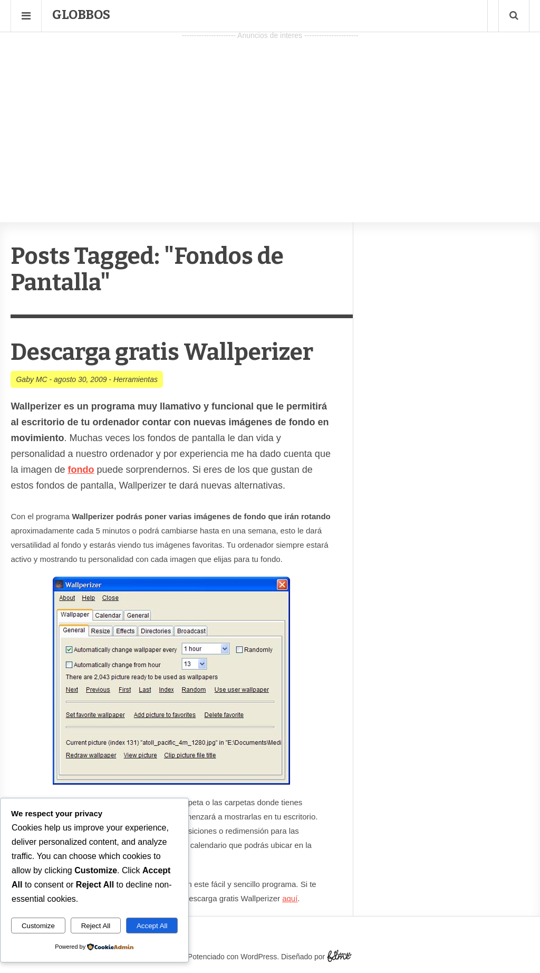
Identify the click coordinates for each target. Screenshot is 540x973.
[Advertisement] (270, 116)
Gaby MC (31, 379)
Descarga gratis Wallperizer (162, 352)
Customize (38, 926)
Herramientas (135, 379)
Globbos (81, 14)
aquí (289, 898)
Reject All (96, 926)
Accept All (152, 926)
